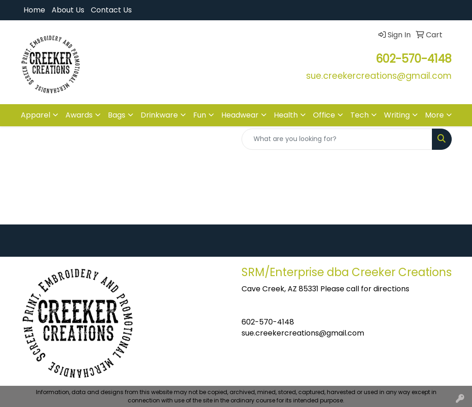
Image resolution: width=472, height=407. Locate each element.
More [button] (434, 115)
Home (34, 10)
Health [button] (286, 115)
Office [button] (324, 115)
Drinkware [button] (159, 115)
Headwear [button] (240, 115)
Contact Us (111, 10)
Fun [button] (199, 115)
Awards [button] (79, 115)
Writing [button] (397, 115)
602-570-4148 (268, 322)
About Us (68, 10)
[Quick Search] (337, 139)
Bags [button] (116, 115)
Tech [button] (359, 115)
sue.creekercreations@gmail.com (303, 333)
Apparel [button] (35, 115)
